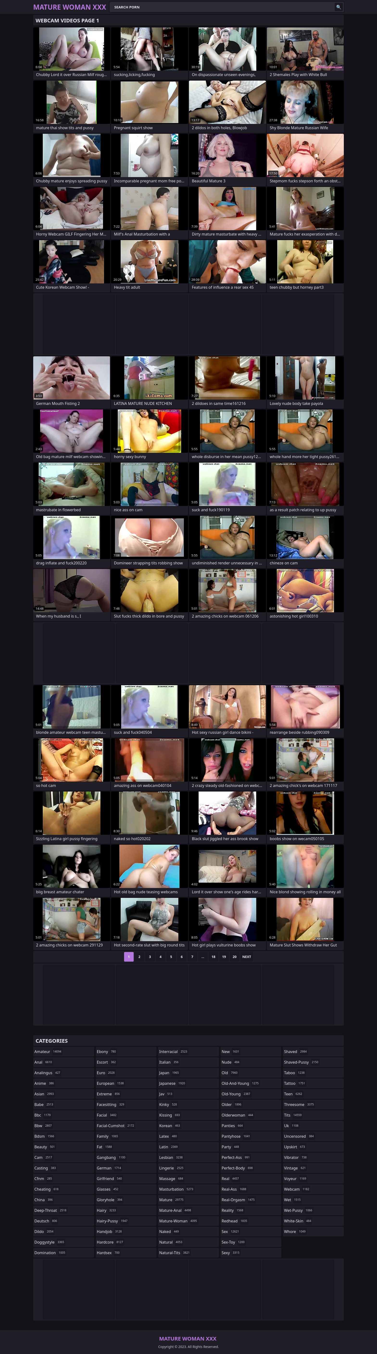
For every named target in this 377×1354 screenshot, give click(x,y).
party (231, 1146)
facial (107, 1115)
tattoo (295, 1083)
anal (43, 1062)
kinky (168, 1104)
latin (169, 1146)
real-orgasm (239, 1199)
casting (45, 1168)
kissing (170, 1115)
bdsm (45, 1136)
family (108, 1136)
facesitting (111, 1104)
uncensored (299, 1136)
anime (44, 1083)
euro (106, 1072)
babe (44, 1104)
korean (170, 1125)
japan (169, 1072)
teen (293, 1094)
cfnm (43, 1178)
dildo (44, 1231)
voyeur (295, 1178)
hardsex (109, 1252)
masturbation (176, 1189)
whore (295, 1231)
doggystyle (49, 1242)
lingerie (172, 1168)
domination (50, 1252)
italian (169, 1062)
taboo (295, 1072)
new (231, 1051)
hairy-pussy (113, 1221)
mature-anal (175, 1210)
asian (44, 1094)
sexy (231, 1252)
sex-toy (234, 1242)
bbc (43, 1115)
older (232, 1104)
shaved (296, 1051)
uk (292, 1125)
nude (231, 1062)
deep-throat (51, 1210)
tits (293, 1115)
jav (166, 1094)
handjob (110, 1231)
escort (107, 1062)
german (109, 1168)
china (44, 1199)
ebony (107, 1051)
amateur (48, 1051)
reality (233, 1210)
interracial (173, 1051)
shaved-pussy (301, 1062)
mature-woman (178, 1221)
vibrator (296, 1157)
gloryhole (110, 1199)
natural (171, 1242)
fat (105, 1146)
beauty (45, 1146)
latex (168, 1136)
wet (293, 1199)
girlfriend (110, 1178)
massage (171, 1178)
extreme (109, 1094)
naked (169, 1231)
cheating (47, 1189)
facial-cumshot (116, 1125)
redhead (235, 1221)
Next (246, 956)
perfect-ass (236, 1157)
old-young (236, 1094)
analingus (47, 1072)
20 (235, 956)
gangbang (112, 1157)
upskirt (295, 1146)
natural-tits (175, 1252)
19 (224, 956)
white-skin (298, 1221)
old (230, 1072)
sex (231, 1231)
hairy (107, 1210)
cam (43, 1157)
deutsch (46, 1221)
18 (213, 956)
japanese (172, 1083)
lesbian (171, 1157)
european (111, 1083)
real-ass (234, 1189)
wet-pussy (298, 1210)
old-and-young (241, 1083)
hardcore (110, 1242)
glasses (108, 1189)
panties (233, 1125)
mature (172, 1199)
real (231, 1178)
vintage (295, 1168)
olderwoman (238, 1115)
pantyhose (236, 1136)
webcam (297, 1189)
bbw (43, 1125)
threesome (299, 1104)
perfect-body (238, 1168)
